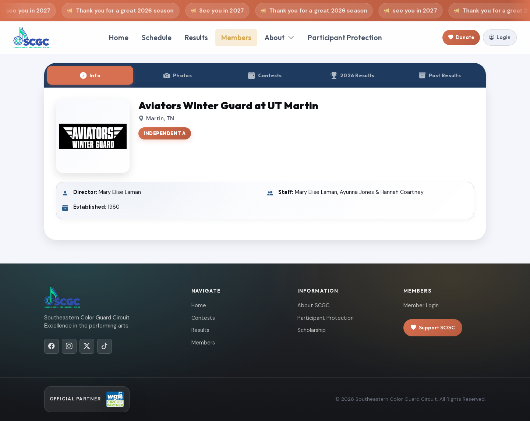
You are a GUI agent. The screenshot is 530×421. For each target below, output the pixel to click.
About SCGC (313, 305)
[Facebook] (51, 346)
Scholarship (311, 330)
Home (118, 37)
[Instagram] (69, 346)
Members (236, 37)
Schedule (157, 37)
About (279, 37)
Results (196, 37)
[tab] (90, 75)
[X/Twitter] (87, 346)
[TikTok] (104, 346)
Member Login (421, 305)
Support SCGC (433, 327)
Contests (203, 318)
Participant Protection (345, 37)
